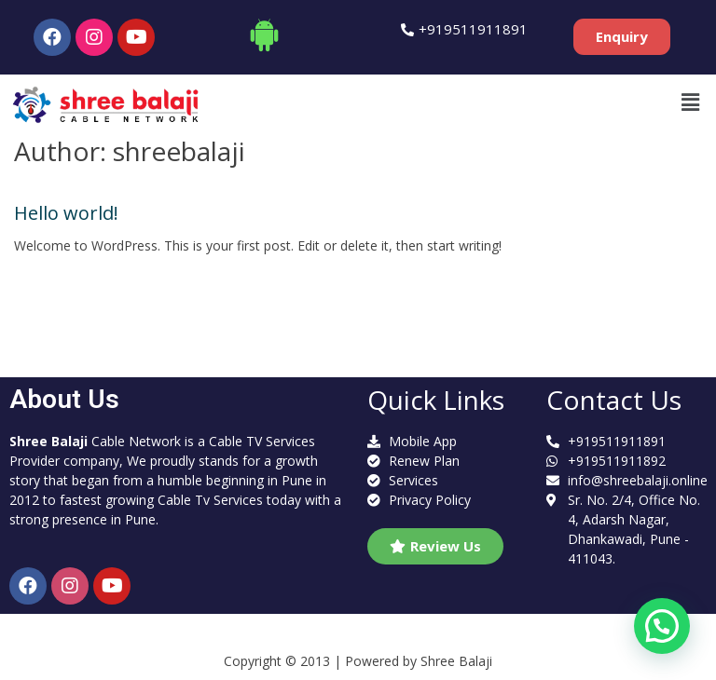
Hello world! (66, 212)
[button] (621, 37)
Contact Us (614, 399)
